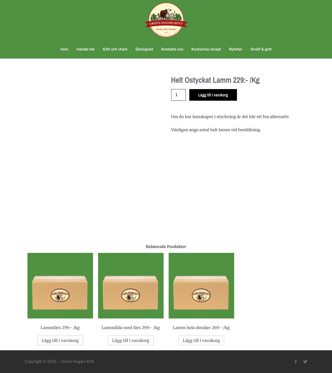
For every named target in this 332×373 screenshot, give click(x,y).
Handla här (85, 49)
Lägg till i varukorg (213, 95)
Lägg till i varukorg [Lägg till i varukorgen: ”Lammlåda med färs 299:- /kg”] (130, 340)
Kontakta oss (172, 49)
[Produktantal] (178, 95)
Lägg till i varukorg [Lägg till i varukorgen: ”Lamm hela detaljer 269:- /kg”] (201, 340)
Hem (65, 49)
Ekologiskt (144, 49)
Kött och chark (115, 49)
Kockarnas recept (206, 49)
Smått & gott (260, 49)
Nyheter (235, 49)
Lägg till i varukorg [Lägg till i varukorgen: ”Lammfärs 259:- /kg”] (60, 340)
